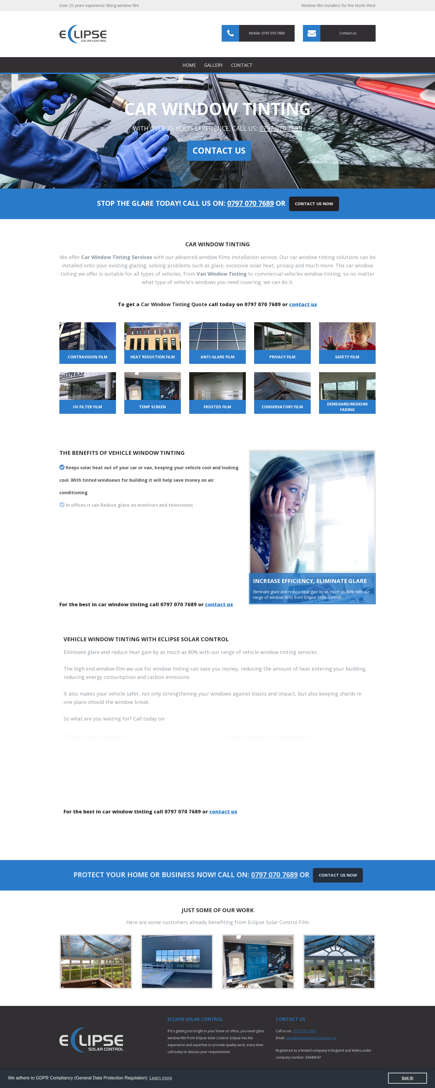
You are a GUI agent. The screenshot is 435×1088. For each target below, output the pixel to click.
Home (189, 65)
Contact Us (219, 150)
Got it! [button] (407, 1078)
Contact (241, 65)
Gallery (213, 65)
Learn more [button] (161, 1078)
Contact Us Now (314, 203)
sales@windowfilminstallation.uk (311, 1038)
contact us (303, 304)
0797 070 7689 (280, 128)
